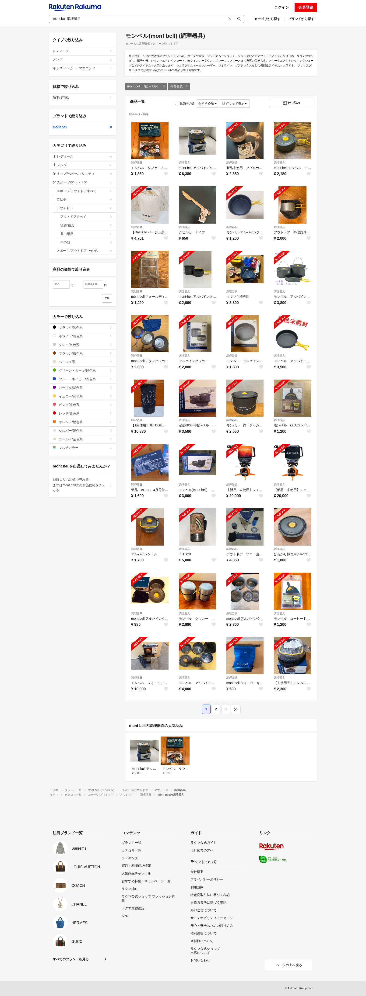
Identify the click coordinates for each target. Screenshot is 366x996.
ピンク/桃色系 (82, 405)
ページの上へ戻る (289, 965)
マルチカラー (82, 448)
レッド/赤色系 (82, 413)
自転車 (84, 199)
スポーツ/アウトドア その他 (84, 250)
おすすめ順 (208, 103)
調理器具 (179, 86)
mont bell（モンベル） (146, 86)
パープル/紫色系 (82, 388)
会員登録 (305, 7)
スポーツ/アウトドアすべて (84, 191)
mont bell (82, 127)
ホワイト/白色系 (82, 336)
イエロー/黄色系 (82, 396)
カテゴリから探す (267, 19)
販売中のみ (185, 103)
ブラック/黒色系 (82, 327)
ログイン (281, 7)
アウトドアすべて (86, 216)
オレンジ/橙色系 (82, 422)
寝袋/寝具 (86, 225)
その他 (86, 242)
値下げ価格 (82, 98)
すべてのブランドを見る (71, 959)
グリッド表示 (234, 103)
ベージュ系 (82, 362)
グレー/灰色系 (82, 345)
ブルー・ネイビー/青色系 (82, 379)
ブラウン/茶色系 (82, 353)
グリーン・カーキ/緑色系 (82, 370)
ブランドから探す (301, 19)
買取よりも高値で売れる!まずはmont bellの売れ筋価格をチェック (82, 485)
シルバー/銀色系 (82, 430)
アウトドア (84, 208)
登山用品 (86, 234)
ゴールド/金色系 (82, 439)
